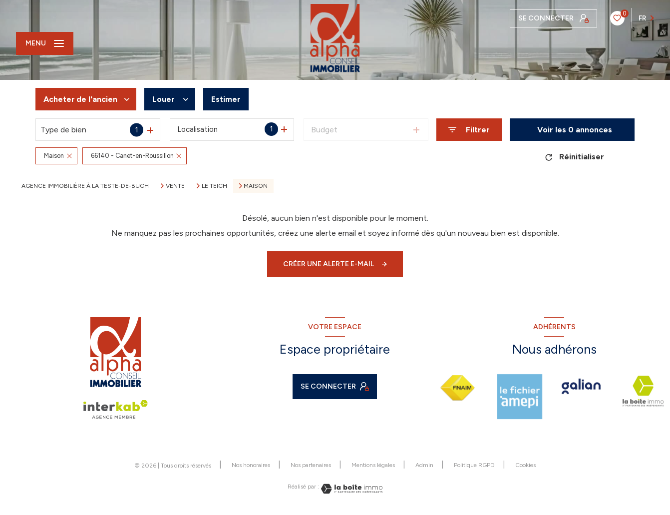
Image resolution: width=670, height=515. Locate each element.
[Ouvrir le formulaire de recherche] (469, 129)
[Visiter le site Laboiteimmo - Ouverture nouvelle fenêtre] (351, 489)
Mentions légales (373, 465)
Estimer (226, 99)
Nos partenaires (311, 465)
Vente (175, 186)
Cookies (525, 465)
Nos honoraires (251, 465)
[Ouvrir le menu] (44, 43)
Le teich (214, 186)
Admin (424, 465)
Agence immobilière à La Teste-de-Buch (85, 185)
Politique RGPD (474, 465)
